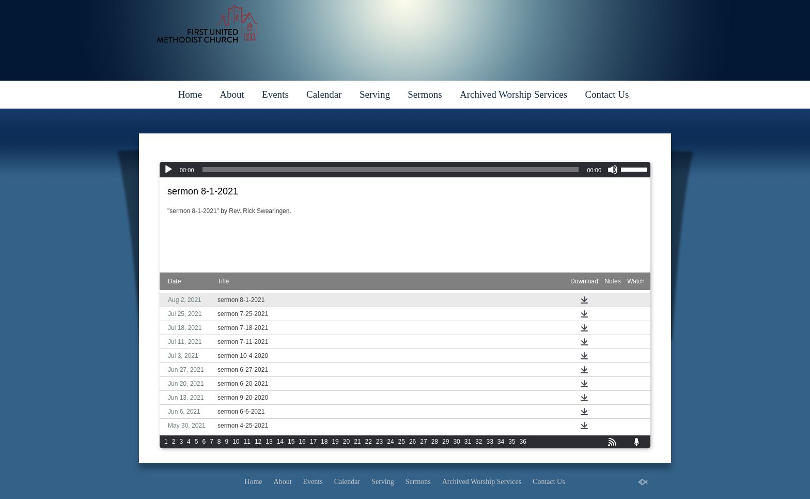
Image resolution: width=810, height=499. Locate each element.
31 (467, 441)
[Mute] (613, 169)
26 (412, 441)
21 (357, 441)
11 (247, 441)
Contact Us (607, 94)
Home (190, 94)
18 (324, 441)
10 (235, 441)
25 (401, 441)
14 (280, 441)
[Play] (168, 169)
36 (523, 441)
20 (346, 441)
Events (275, 94)
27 (423, 441)
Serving (375, 94)
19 (335, 441)
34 (500, 441)
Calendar (324, 94)
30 (456, 441)
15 (291, 441)
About (232, 94)
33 (489, 441)
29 (445, 441)
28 (434, 441)
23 (379, 441)
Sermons (425, 94)
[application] (405, 169)
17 (313, 441)
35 (511, 441)
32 (478, 441)
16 (302, 441)
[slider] (390, 169)
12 (258, 441)
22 (368, 441)
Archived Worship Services (513, 94)
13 (269, 441)
